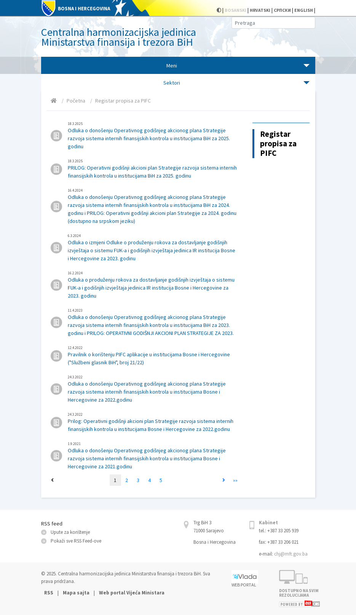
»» (235, 480)
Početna (76, 100)
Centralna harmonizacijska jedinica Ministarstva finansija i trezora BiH (118, 37)
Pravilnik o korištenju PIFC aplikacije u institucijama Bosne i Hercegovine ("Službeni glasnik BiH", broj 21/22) (152, 355)
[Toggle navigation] (178, 65)
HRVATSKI (260, 10)
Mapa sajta (76, 592)
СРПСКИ (282, 10)
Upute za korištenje (70, 532)
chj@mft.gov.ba (291, 554)
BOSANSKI (235, 10)
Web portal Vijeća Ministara (131, 592)
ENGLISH (303, 10)
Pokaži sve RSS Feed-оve (76, 541)
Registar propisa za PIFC (123, 100)
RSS (49, 592)
